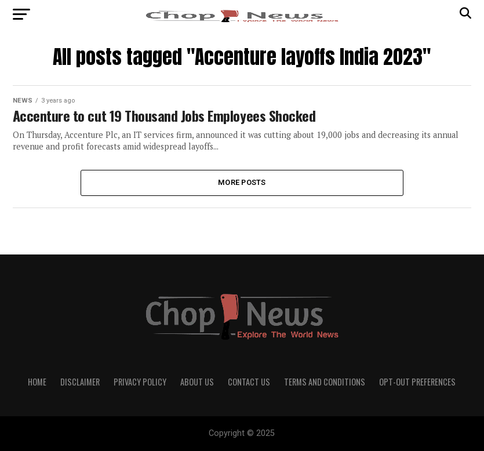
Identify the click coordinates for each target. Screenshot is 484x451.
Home (37, 382)
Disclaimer (80, 382)
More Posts (242, 182)
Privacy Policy (140, 382)
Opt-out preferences (417, 382)
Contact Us (249, 382)
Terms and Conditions (324, 382)
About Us (197, 382)
